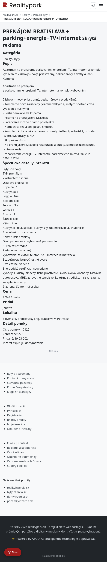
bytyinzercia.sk (16, 492)
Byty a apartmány (18, 374)
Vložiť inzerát (16, 406)
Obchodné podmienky (22, 457)
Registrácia (14, 415)
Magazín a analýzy (19, 392)
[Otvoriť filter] (12, 552)
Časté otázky (15, 452)
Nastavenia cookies (53, 555)
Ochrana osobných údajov (24, 461)
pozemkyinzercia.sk (20, 501)
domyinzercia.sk (17, 497)
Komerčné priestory (20, 387)
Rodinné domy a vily (20, 378)
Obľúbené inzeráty (19, 429)
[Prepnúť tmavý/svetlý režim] (93, 5)
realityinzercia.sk (18, 488)
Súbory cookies (17, 466)
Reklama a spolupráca (21, 448)
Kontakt (23, 443)
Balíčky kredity (16, 420)
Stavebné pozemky (19, 383)
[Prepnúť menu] (101, 5)
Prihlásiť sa (14, 411)
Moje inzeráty (16, 424)
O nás (11, 443)
